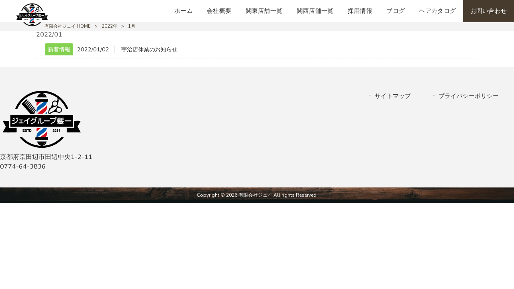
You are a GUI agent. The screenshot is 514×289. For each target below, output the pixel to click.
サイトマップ (393, 96)
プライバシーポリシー (469, 96)
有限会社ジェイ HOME (68, 26)
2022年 (109, 26)
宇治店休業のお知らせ (149, 49)
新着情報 (59, 49)
